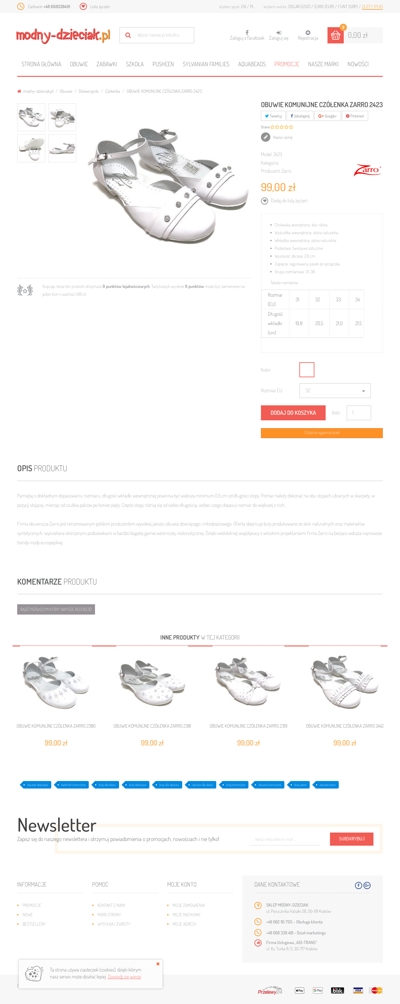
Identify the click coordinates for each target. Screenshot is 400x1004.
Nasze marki (323, 64)
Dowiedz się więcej (124, 976)
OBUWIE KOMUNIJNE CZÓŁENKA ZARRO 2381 (152, 726)
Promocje (286, 64)
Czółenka (112, 91)
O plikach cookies (39, 942)
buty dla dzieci (107, 785)
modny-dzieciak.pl (35, 91)
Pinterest (355, 115)
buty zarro (300, 785)
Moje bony (182, 942)
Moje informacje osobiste (197, 933)
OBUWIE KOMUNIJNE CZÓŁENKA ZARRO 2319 (249, 726)
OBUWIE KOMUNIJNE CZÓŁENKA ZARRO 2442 (345, 726)
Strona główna (41, 64)
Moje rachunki (186, 914)
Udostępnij (300, 115)
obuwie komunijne (269, 785)
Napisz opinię (282, 137)
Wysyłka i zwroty (114, 924)
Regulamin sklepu (114, 942)
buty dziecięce (137, 785)
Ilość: (336, 412)
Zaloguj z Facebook (247, 33)
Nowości (358, 64)
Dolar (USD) (299, 6)
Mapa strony (109, 914)
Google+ (327, 115)
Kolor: (266, 370)
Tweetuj (273, 115)
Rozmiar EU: (272, 390)
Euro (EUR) (324, 6)
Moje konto (182, 884)
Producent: (271, 171)
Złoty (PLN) (372, 6)
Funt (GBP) (348, 6)
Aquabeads (252, 64)
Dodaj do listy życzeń (289, 200)
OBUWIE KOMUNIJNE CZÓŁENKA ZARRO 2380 (56, 726)
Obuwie (79, 64)
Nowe (27, 914)
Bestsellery (34, 924)
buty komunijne (235, 785)
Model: (266, 154)
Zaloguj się (278, 35)
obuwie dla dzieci (202, 785)
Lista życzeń (100, 6)
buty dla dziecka (169, 785)
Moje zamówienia (188, 905)
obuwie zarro (328, 785)
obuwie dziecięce (37, 785)
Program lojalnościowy (45, 933)
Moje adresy (184, 924)
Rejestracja (308, 35)
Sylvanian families (206, 64)
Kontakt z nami (111, 905)
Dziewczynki (89, 91)
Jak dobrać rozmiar (116, 933)
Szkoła (135, 64)
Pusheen (163, 64)
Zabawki (107, 64)
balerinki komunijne (73, 785)
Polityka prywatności (118, 952)
